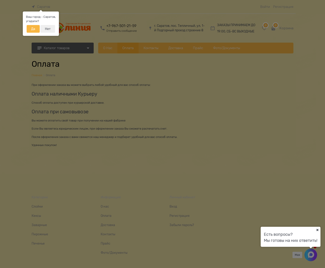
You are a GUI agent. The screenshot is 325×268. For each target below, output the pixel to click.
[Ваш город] (317, 230)
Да (33, 29)
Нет (48, 29)
